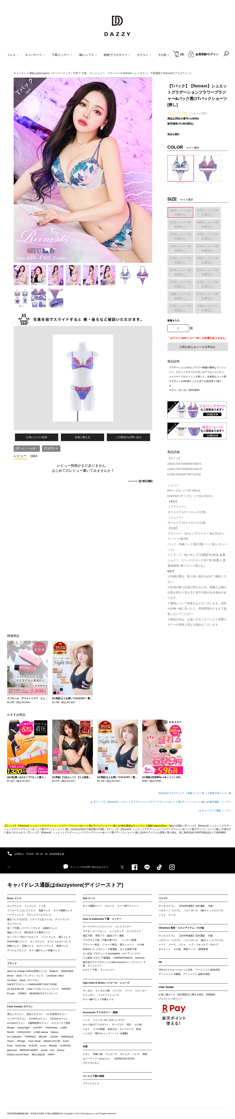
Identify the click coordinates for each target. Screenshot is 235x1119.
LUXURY (37, 1027)
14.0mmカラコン (38, 1018)
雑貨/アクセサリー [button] (117, 54)
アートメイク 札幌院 (170, 974)
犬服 (210, 906)
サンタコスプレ (167, 906)
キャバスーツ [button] (35, 54)
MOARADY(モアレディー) (43, 993)
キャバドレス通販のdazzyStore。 (151, 825)
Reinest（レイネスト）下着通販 (100, 949)
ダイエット (164, 949)
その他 (140, 944)
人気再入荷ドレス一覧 (219, 793)
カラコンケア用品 (60, 1023)
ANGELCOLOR (52, 1041)
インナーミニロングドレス (21, 910)
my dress (12, 980)
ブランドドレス (91, 1083)
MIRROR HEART (29, 1050)
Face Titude (34, 1041)
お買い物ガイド (167, 994)
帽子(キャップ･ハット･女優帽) (111, 1033)
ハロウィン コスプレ (170, 910)
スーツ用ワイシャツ (128, 906)
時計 (129, 1024)
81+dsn (11, 993)
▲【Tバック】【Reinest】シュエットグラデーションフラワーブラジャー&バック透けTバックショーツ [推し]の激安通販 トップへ (160, 801)
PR (160, 962)
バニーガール (191, 910)
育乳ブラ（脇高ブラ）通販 (109, 935)
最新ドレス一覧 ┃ (197, 793)
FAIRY (51, 1054)
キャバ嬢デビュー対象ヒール (98, 999)
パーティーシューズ (108, 995)
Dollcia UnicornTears (18, 1054)
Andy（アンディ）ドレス (29, 975)
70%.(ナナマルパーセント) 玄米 (175, 969)
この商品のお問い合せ (128, 437)
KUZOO (33, 1045)
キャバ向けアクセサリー (96, 1024)
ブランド (12, 963)
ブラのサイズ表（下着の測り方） (100, 940)
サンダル (87, 990)
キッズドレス (37, 941)
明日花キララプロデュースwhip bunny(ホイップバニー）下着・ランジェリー (114, 964)
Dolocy (61, 1050)
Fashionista (51, 1027)
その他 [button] (164, 54)
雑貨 (145, 1054)
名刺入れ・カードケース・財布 (124, 1029)
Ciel (52, 1050)
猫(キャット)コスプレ (212, 910)
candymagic (23, 1027)
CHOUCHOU (24, 1032)
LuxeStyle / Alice (55, 975)
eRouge (21, 1041)
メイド (162, 915)
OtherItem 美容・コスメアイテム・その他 (181, 927)
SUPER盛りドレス (17, 941)
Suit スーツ (89, 898)
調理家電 (203, 949)
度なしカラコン (15, 1014)
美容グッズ (189, 949)
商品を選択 (173, 134)
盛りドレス (65, 937)
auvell (44, 1050)
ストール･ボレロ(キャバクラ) (108, 1020)
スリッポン (89, 995)
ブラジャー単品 (91, 944)
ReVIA (10, 1032)
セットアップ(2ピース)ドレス (23, 937)
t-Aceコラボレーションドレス (43, 989)
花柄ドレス (28, 946)
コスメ (182, 944)
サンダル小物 (102, 990)
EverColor (20, 1045)
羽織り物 (97, 1054)
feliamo (54, 1032)
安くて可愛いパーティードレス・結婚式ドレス (32, 928)
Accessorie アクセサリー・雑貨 (100, 1012)
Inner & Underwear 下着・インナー (102, 919)
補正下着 (87, 935)
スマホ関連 (99, 1029)
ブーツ (128, 990)
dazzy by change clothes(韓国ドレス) (27, 971)
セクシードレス (45, 946)
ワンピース (111, 1054)
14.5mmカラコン (59, 1018)
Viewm (10, 1041)
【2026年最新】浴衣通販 (191, 906)
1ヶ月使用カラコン (56, 1014)
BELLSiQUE (38, 1054)
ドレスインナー (123, 926)
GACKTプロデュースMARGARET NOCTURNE (32, 984)
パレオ (136, 1054)
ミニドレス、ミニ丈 (35, 906)
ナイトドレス (62, 919)
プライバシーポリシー (170, 999)
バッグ (86, 1020)
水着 (85, 1046)
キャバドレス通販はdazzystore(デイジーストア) (65, 885)
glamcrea (12, 1050)
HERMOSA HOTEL (124, 1058)
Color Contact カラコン (20, 1006)
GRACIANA (67, 971)
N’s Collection (14, 1036)
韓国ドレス (62, 946)
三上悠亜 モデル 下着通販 (96, 957)
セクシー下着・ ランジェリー (98, 969)
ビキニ (86, 1054)
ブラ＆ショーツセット (95, 931)
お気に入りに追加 (36, 437)
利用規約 (210, 994)
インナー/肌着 (129, 940)
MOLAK (43, 1036)
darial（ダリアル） (29, 980)
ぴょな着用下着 (128, 949)
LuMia (63, 1027)
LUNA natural (41, 1032)
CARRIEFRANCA (122, 957)
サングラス (118, 1024)
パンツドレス (48, 937)
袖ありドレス (14, 932)
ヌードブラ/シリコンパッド (97, 926)
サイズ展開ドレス (62, 910)
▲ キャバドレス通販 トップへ (215, 810)
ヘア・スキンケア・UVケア (203, 944)
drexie (10, 975)
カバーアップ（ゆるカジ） (97, 1058)
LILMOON (65, 1045)
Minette (53, 1045)
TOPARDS (30, 1036)
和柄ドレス (13, 946)
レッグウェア (117, 931)
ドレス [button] (13, 54)
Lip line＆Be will (15, 989)
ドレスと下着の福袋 (93, 1076)
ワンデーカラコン (16, 1018)
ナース (172, 915)
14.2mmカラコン (16, 1023)
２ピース (109, 906)
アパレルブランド (16, 950)
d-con (43, 1045)
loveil (65, 1041)
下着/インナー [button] (62, 54)
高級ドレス (44, 910)
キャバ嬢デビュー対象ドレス (44, 950)
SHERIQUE (67, 1036)
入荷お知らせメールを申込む (197, 347)
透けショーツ (127, 944)
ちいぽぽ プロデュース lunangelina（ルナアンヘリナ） (112, 953)
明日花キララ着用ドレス (37, 932)
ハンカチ (87, 1033)
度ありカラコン (35, 1014)
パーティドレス (15, 914)
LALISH (54, 1036)
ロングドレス (14, 906)
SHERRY (66, 989)
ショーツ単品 (109, 944)
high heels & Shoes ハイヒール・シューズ (106, 982)
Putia (10, 1045)
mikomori (140, 957)
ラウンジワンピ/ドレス (39, 914)
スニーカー (141, 990)
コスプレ (163, 898)
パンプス (117, 990)
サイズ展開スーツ (92, 906)
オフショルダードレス (59, 941)
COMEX (22, 993)
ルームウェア (134, 931)
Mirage (11, 1027)
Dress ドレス (14, 898)
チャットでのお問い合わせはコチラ (86, 867)
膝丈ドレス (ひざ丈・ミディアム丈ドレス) (29, 919)
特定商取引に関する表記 (190, 994)
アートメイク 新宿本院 (207, 969)
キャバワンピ (14, 923)
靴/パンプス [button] (88, 54)
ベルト (86, 1029)
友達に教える (82, 437)
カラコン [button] (144, 54)
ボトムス (125, 1054)
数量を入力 (173, 320)
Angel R (54, 971)
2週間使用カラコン (38, 1023)
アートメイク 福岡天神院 (196, 974)
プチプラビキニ (91, 1063)
